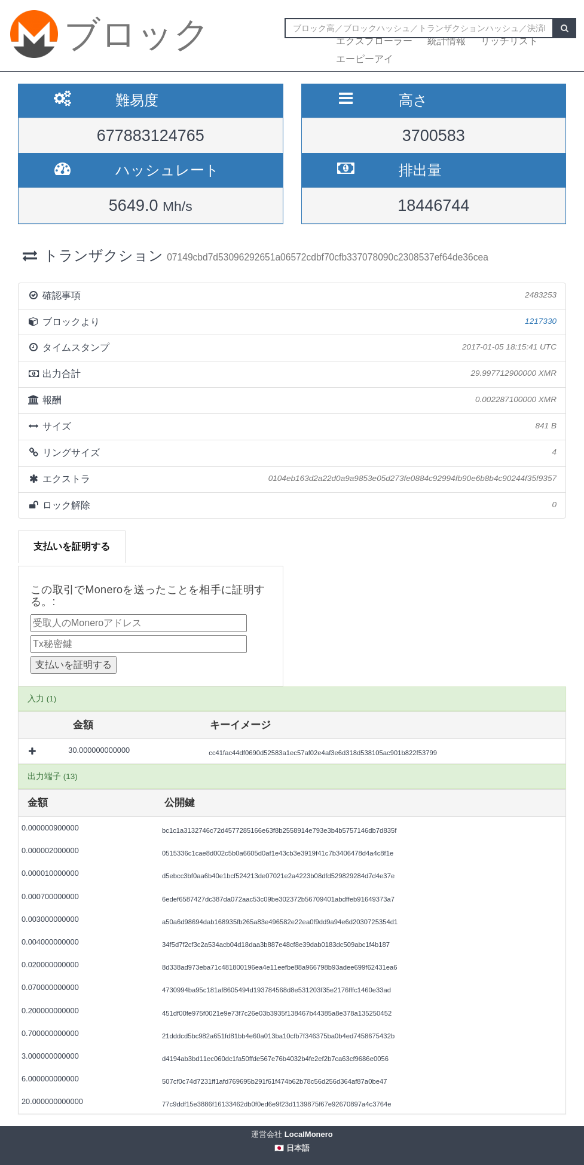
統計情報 (446, 41)
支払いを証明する (71, 546)
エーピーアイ (364, 59)
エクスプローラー (374, 41)
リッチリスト (509, 41)
